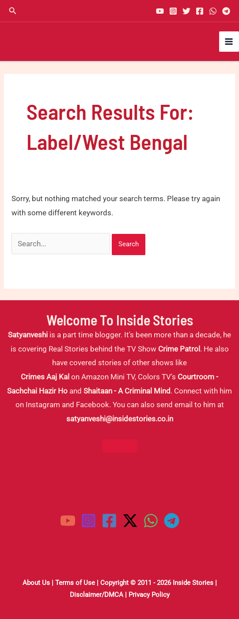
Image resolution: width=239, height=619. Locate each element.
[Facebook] (200, 11)
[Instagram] (173, 11)
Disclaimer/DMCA (96, 595)
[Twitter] (186, 11)
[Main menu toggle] (229, 41)
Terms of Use (75, 583)
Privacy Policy (149, 595)
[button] (13, 10)
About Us (36, 583)
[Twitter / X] (130, 520)
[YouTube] (160, 11)
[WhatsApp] (213, 11)
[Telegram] (226, 11)
